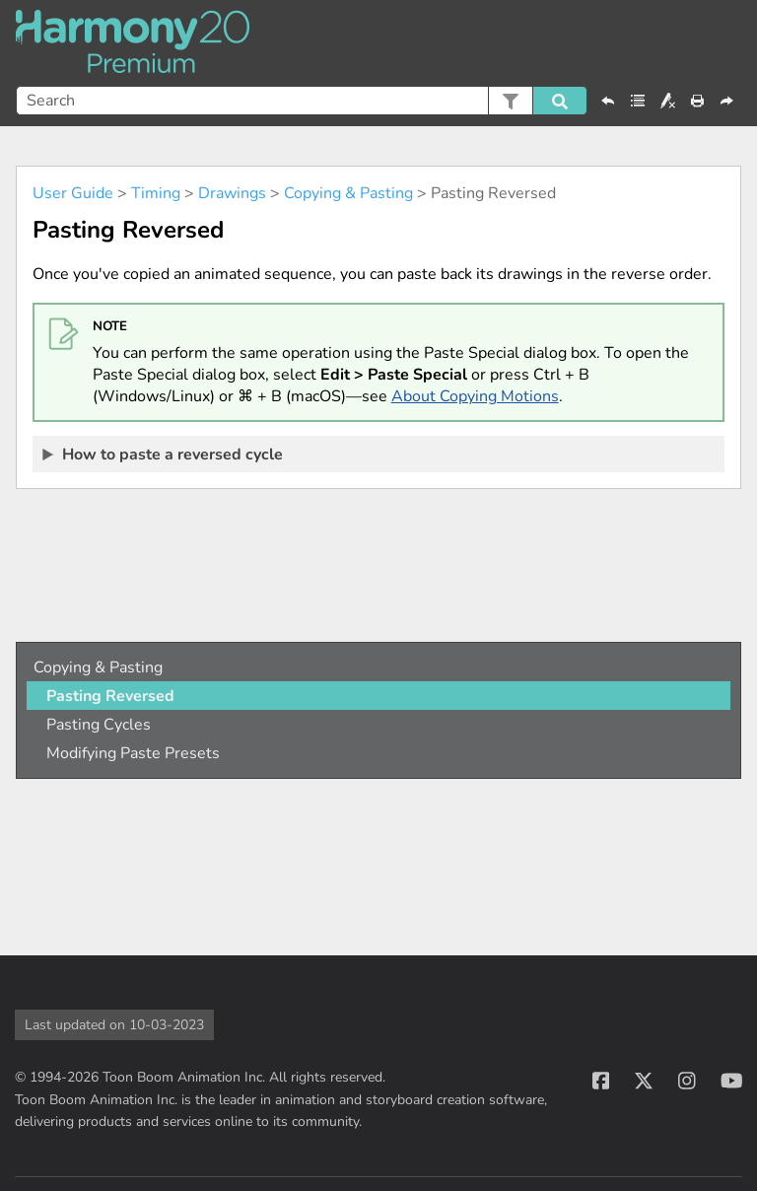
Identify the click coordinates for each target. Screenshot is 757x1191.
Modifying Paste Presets (133, 753)
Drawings (232, 193)
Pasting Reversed (110, 696)
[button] (510, 100)
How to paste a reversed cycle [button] (163, 453)
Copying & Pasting (348, 193)
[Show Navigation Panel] (730, 43)
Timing (155, 193)
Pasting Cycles (98, 725)
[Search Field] (301, 100)
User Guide (73, 193)
